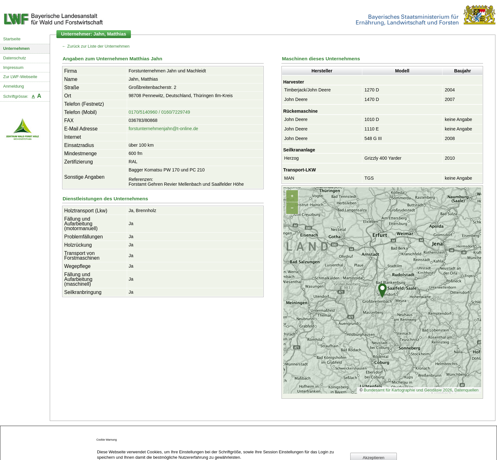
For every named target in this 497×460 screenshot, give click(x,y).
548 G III (373, 138)
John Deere (296, 99)
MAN (289, 178)
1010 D (372, 119)
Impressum (13, 67)
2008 (450, 138)
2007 (450, 99)
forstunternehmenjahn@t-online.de (163, 128)
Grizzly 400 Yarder (383, 158)
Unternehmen (16, 48)
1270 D (372, 89)
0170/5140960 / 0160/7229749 (159, 112)
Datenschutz (14, 58)
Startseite (12, 39)
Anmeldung (13, 86)
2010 (450, 158)
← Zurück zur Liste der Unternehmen (96, 46)
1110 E (372, 128)
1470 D (372, 99)
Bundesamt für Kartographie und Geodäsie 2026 (408, 390)
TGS (369, 178)
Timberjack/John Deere (307, 89)
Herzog (291, 158)
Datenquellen (466, 390)
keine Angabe (458, 119)
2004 (450, 89)
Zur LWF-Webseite (20, 76)
